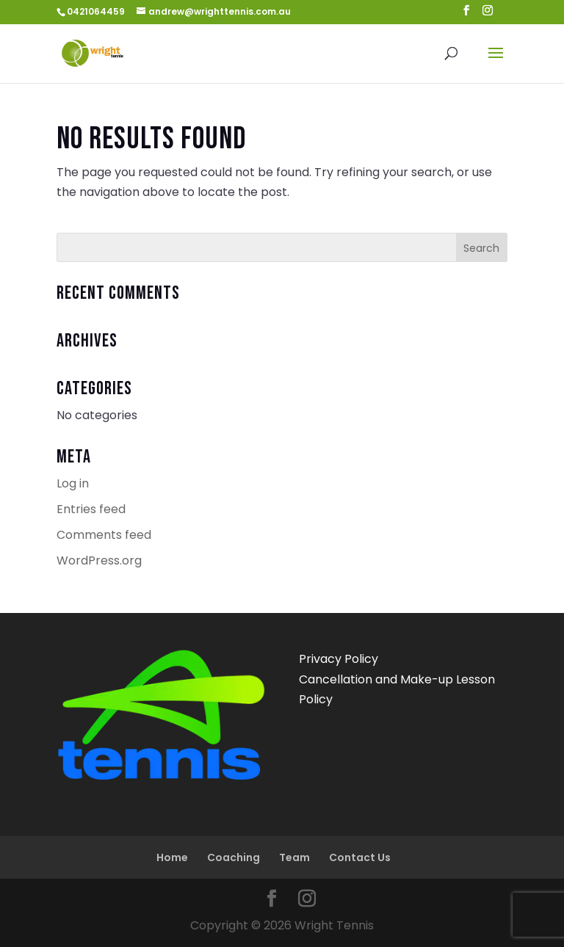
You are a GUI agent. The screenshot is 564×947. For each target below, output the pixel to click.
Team (294, 857)
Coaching (233, 857)
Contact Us (360, 857)
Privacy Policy (338, 658)
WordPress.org (99, 560)
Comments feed (104, 534)
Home (172, 857)
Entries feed (91, 509)
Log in (73, 483)
